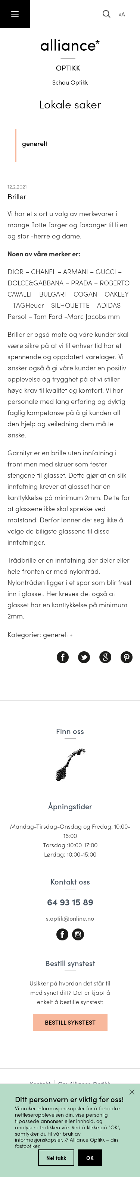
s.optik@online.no (70, 918)
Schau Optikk (70, 82)
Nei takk (56, 1157)
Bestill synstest (70, 1022)
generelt (34, 143)
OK (90, 1157)
